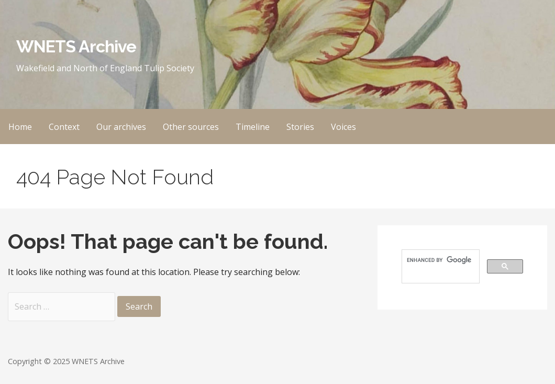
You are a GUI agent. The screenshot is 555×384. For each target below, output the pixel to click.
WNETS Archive (76, 46)
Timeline (253, 127)
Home (20, 127)
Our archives (121, 127)
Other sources (191, 127)
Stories (300, 127)
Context (64, 127)
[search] (439, 260)
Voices (343, 127)
